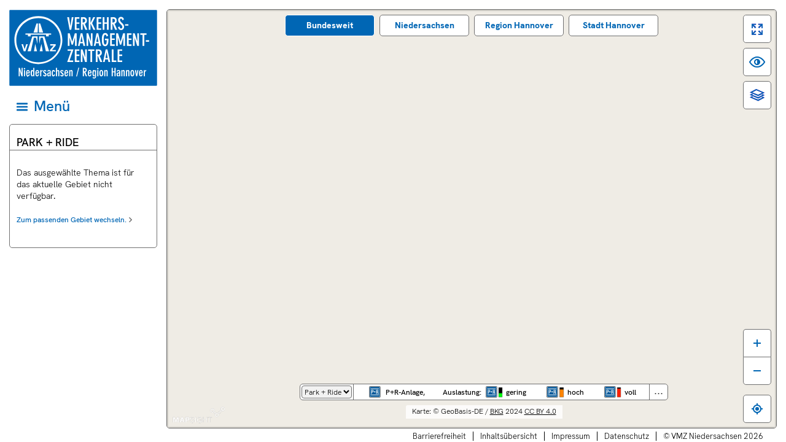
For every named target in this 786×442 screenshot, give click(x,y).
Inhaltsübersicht (508, 436)
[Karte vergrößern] (757, 343)
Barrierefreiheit (439, 436)
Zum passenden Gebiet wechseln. (71, 220)
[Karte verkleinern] (757, 371)
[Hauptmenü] (82, 106)
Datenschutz (626, 436)
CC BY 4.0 (540, 411)
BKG (497, 411)
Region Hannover (519, 25)
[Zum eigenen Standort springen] (757, 409)
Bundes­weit (329, 25)
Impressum (570, 436)
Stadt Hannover (614, 25)
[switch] (757, 28)
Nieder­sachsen (424, 25)
